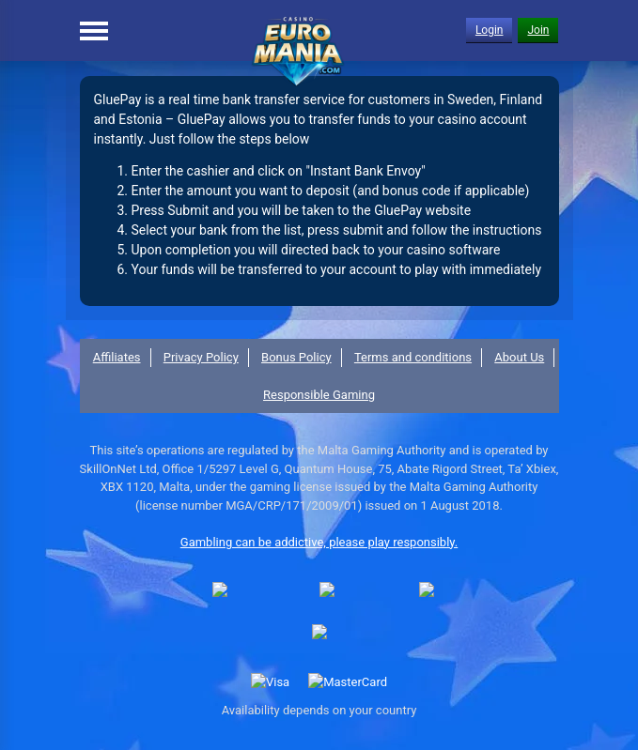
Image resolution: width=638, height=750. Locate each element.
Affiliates (117, 357)
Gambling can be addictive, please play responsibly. (319, 542)
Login (489, 30)
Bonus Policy (296, 357)
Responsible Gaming (319, 395)
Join (538, 30)
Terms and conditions (413, 357)
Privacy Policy (201, 357)
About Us (519, 357)
